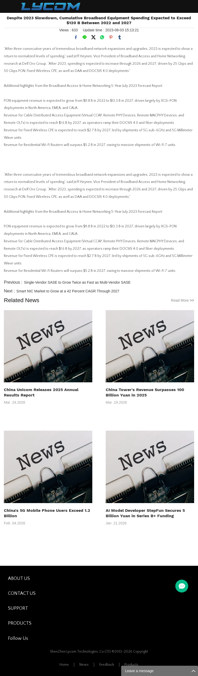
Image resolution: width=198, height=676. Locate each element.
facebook (75, 37)
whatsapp (102, 37)
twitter (93, 37)
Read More (182, 300)
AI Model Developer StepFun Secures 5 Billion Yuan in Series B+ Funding (145, 513)
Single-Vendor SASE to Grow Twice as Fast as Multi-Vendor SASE (77, 282)
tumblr (119, 37)
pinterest (110, 37)
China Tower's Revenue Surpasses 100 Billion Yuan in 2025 (145, 392)
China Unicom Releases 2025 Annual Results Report (41, 392)
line (84, 37)
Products (131, 665)
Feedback (106, 665)
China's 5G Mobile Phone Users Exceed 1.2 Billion (47, 513)
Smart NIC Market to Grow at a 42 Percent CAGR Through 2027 (67, 291)
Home (64, 665)
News (84, 665)
